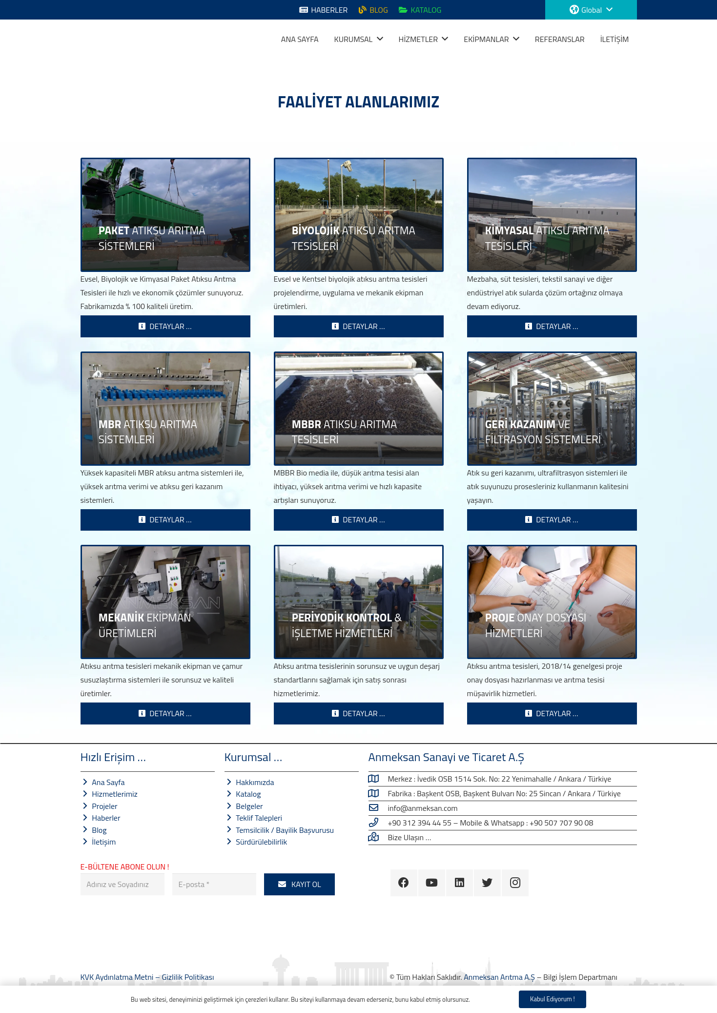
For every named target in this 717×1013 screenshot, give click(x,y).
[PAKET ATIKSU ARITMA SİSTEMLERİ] (165, 214)
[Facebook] (403, 882)
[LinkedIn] (459, 882)
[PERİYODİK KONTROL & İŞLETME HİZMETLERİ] (358, 602)
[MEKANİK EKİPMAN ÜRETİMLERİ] (165, 602)
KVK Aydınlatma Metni (118, 977)
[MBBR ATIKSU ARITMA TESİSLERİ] (358, 408)
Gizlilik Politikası (188, 977)
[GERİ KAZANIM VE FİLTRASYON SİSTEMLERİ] (552, 408)
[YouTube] (431, 882)
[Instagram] (515, 882)
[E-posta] (214, 884)
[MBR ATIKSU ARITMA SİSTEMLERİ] (165, 408)
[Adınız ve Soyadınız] (122, 884)
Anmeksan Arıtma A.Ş (499, 977)
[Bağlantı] (93, 39)
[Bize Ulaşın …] (378, 837)
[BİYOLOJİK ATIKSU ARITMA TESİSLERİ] (358, 214)
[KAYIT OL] (299, 884)
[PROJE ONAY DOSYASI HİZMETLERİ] (552, 602)
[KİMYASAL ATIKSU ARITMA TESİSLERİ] (552, 214)
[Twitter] (487, 882)
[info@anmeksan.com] (378, 808)
